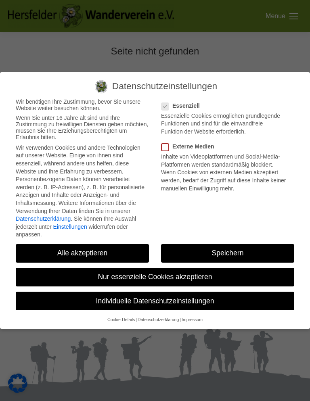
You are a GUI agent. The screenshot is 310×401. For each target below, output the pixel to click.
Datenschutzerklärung (43, 218)
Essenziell (183, 105)
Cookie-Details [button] (121, 319)
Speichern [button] (228, 253)
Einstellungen (70, 226)
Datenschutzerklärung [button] (158, 319)
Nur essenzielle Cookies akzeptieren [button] (155, 277)
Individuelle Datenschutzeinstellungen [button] (155, 301)
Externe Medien (190, 146)
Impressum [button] (192, 319)
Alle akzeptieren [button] (82, 253)
